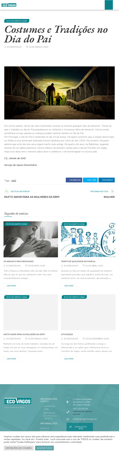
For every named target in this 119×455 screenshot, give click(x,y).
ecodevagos (14, 47)
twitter (90, 180)
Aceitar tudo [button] (44, 448)
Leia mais (11, 286)
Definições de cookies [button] (19, 448)
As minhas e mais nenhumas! (18, 261)
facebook (74, 180)
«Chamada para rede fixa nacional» (82, 412)
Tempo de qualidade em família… (78, 261)
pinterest (106, 180)
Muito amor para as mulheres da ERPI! (24, 334)
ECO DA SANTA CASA (17, 21)
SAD (13, 180)
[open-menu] (109, 5)
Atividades (67, 334)
